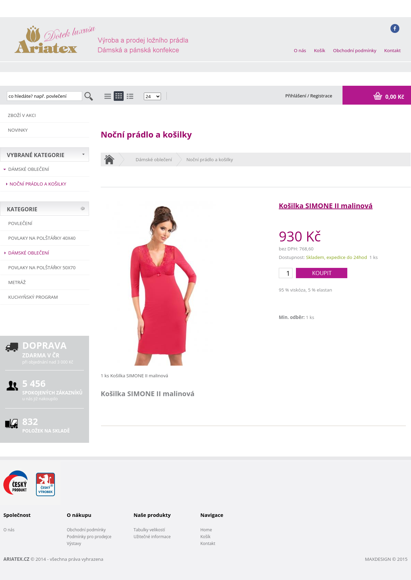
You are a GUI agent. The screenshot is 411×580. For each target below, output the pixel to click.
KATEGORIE (22, 209)
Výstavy (74, 543)
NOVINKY (18, 130)
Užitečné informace (152, 537)
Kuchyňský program (33, 297)
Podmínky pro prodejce (89, 537)
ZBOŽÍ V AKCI (22, 115)
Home (206, 530)
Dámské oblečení (28, 169)
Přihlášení (296, 96)
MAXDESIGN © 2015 (386, 559)
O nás (300, 50)
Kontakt (392, 50)
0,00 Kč (394, 96)
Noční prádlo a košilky (38, 184)
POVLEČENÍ (20, 223)
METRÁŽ (17, 282)
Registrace (321, 96)
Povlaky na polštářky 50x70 (42, 267)
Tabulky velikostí (149, 530)
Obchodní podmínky (354, 50)
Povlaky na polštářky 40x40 (42, 238)
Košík (319, 50)
